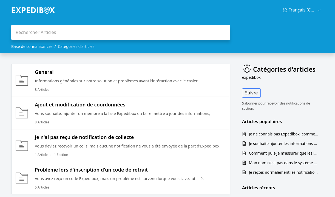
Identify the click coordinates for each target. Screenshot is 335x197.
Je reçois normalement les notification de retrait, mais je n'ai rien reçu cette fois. (283, 172)
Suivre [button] (251, 93)
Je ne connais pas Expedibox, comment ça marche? (283, 134)
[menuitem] (302, 10)
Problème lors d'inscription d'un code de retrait (91, 170)
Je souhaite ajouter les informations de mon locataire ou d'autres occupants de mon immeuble (283, 143)
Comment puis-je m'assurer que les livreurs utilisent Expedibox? (283, 153)
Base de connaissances (32, 46)
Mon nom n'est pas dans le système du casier (283, 162)
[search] (120, 32)
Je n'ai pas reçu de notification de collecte (84, 137)
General (44, 72)
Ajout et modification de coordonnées (80, 105)
